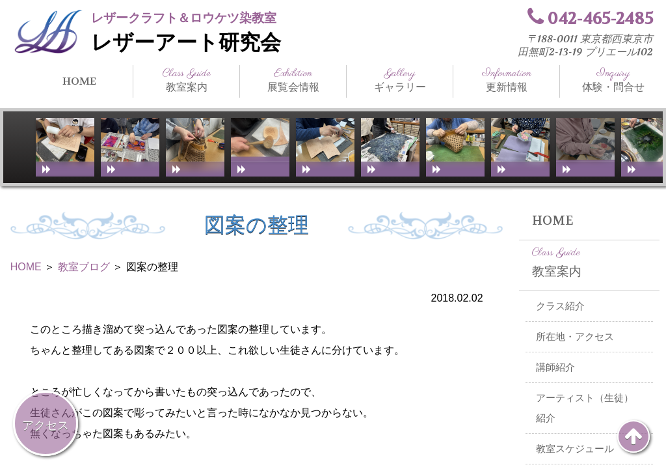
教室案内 (186, 80)
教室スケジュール (575, 448)
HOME (79, 81)
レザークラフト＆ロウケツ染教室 (183, 18)
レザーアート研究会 (186, 42)
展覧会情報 (293, 80)
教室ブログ (84, 266)
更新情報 (506, 80)
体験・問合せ (613, 80)
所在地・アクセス (575, 336)
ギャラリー (399, 80)
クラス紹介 (560, 306)
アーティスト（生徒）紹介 (584, 408)
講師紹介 (555, 367)
